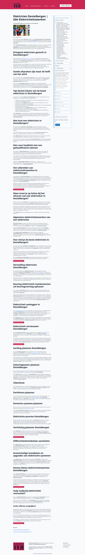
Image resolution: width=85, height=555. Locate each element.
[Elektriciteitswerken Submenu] (42, 6)
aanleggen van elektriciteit (20, 310)
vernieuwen (46, 332)
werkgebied (15, 515)
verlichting (27, 430)
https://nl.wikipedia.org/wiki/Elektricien (21, 529)
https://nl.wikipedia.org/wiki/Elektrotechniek (22, 531)
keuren (31, 290)
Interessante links (66, 544)
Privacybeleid (66, 546)
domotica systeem (30, 408)
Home (26, 6)
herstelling (40, 272)
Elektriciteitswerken (36, 6)
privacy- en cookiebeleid (63, 117)
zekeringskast (22, 370)
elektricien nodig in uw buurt (28, 58)
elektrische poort (21, 419)
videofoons (22, 387)
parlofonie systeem (35, 397)
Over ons (46, 6)
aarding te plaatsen (36, 352)
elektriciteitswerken (33, 41)
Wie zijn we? (65, 542)
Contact (53, 6)
